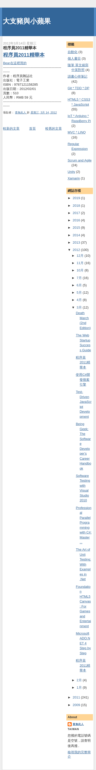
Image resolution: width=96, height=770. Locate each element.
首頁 (32, 128)
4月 (80, 300)
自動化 (73, 52)
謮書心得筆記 (77, 76)
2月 (80, 680)
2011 (77, 697)
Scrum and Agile (80, 160)
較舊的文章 (53, 128)
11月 (81, 263)
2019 (77, 198)
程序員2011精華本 (23, 55)
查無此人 (78, 724)
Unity (71, 172)
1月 (80, 687)
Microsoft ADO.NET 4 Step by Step (83, 643)
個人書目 (74, 58)
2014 (77, 235)
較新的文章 (11, 128)
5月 (80, 292)
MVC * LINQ (77, 132)
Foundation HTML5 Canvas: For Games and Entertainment (83, 606)
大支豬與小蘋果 (27, 21)
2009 (77, 705)
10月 (81, 270)
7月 (80, 278)
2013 (77, 242)
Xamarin (74, 178)
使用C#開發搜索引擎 (83, 379)
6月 (80, 285)
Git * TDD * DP (78, 88)
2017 (77, 213)
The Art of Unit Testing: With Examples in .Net (83, 564)
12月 (81, 256)
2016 (77, 220)
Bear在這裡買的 (14, 63)
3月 (80, 307)
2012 (77, 250)
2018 (77, 205)
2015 (77, 227)
